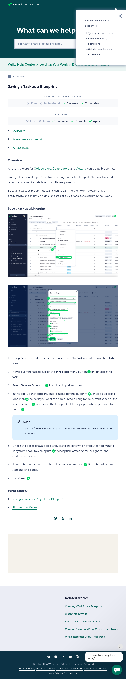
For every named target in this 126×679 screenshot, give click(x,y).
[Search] (63, 44)
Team (46, 121)
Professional (51, 103)
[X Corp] (55, 518)
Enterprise (92, 103)
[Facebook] (63, 518)
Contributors (60, 169)
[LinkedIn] (70, 518)
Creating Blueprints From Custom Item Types (91, 629)
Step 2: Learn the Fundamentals (83, 621)
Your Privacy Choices (61, 673)
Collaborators (42, 169)
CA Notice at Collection (69, 668)
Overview (18, 131)
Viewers (81, 169)
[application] (117, 670)
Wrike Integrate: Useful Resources (85, 637)
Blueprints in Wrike (24, 507)
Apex (96, 121)
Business (72, 103)
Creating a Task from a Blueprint (83, 606)
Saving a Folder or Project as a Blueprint (37, 499)
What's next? (20, 148)
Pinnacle (81, 121)
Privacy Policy (27, 668)
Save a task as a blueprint (28, 139)
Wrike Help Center (21, 64)
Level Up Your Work (53, 64)
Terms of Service (45, 668)
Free (34, 103)
